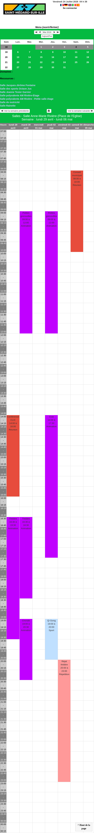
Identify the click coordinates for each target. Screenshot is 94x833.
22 (41, 62)
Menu (47, 27)
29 (41, 67)
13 (18, 57)
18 (6, 47)
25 (76, 62)
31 (64, 67)
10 (64, 52)
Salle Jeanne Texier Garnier (15, 92)
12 (87, 52)
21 (6, 62)
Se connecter (70, 8)
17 (64, 57)
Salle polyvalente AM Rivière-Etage (19, 95)
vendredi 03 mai (64, 126)
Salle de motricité (10, 102)
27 (18, 67)
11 (76, 52)
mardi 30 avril (26, 126)
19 (6, 52)
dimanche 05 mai (88, 126)
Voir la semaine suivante (80, 111)
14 (29, 57)
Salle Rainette (8, 105)
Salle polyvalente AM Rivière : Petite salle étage (26, 99)
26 (87, 62)
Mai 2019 (47, 32)
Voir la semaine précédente (15, 111)
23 (52, 62)
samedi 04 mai (76, 126)
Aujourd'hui (47, 36)
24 (64, 62)
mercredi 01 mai (38, 126)
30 (52, 67)
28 (29, 67)
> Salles (4, 75)
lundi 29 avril (13, 126)
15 (41, 57)
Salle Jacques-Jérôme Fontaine (17, 85)
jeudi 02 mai (51, 126)
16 (52, 57)
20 (6, 57)
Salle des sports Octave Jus (16, 88)
